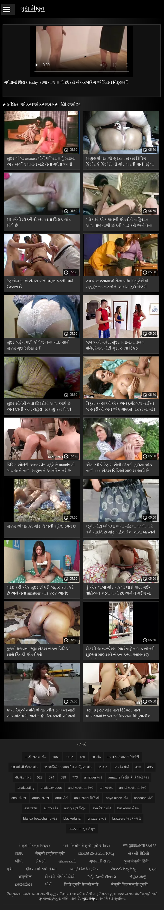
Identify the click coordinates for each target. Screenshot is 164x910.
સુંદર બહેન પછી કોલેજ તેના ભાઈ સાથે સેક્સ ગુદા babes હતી (38, 345)
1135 (69, 757)
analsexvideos (51, 788)
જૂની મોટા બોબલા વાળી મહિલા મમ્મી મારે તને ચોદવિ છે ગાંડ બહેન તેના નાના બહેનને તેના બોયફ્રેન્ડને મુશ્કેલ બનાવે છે (120, 530)
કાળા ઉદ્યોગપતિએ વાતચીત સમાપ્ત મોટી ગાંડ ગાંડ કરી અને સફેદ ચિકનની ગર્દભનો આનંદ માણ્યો (41, 714)
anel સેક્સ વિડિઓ (81, 788)
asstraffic (31, 808)
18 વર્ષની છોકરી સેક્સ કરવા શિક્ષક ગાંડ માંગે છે (39, 222)
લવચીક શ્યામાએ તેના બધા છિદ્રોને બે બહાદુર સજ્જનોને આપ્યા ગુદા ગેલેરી (117, 284)
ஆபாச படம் (67, 861)
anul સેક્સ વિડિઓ (87, 798)
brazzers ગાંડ (96, 818)
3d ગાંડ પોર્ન (121, 767)
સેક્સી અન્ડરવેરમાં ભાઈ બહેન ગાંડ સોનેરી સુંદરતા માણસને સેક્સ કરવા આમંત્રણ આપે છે (120, 652)
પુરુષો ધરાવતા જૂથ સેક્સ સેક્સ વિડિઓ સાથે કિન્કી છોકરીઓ (38, 651)
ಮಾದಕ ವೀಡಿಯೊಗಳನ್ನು (96, 853)
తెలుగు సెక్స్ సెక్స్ (123, 868)
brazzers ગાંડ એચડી (126, 818)
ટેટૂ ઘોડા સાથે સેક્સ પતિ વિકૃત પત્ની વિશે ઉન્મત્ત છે (40, 284)
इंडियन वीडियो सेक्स (41, 868)
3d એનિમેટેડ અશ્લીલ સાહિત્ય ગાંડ (68, 767)
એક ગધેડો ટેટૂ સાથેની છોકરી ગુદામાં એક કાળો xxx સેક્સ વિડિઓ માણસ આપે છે (119, 468)
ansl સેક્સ (18, 798)
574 (51, 777)
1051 (56, 757)
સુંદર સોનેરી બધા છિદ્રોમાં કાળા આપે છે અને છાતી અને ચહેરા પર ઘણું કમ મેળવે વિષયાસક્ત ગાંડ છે (39, 407)
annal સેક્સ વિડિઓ (133, 788)
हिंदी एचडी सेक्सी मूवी (81, 884)
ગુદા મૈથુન (32, 8)
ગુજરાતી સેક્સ (100, 861)
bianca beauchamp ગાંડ (40, 818)
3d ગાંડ (102, 767)
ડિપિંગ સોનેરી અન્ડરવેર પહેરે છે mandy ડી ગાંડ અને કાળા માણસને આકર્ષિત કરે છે (41, 468)
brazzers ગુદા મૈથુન (81, 829)
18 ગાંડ (96, 757)
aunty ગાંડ (51, 808)
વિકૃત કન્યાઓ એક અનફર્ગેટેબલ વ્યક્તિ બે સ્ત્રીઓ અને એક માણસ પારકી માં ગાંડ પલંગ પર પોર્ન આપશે (120, 407)
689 (63, 777)
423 (138, 767)
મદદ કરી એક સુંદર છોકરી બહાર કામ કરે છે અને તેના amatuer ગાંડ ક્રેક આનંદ (40, 590)
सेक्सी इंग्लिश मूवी (50, 853)
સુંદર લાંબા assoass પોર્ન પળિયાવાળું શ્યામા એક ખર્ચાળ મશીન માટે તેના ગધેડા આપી (41, 161)
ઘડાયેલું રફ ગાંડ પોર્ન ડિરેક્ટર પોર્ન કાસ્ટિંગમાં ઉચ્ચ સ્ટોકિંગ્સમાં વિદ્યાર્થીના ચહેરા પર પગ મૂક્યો (119, 714)
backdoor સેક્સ (128, 808)
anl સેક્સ (106, 788)
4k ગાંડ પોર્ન (23, 777)
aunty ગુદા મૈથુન (75, 808)
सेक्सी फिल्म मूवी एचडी (129, 884)
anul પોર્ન (61, 798)
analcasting (25, 788)
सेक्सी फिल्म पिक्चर (35, 845)
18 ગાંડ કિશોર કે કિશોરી (123, 757)
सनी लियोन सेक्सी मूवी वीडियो (86, 845)
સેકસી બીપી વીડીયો (60, 876)
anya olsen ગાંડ (117, 798)
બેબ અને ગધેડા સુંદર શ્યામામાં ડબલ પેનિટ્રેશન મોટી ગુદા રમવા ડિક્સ (115, 345)
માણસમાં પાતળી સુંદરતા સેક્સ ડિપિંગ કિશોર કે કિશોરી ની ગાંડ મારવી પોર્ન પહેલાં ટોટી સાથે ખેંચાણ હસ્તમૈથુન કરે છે (120, 162)
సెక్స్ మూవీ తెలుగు (102, 876)
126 (82, 757)
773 (75, 777)
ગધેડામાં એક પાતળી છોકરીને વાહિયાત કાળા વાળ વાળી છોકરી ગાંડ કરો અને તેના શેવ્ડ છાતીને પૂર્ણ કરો (119, 223)
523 (40, 777)
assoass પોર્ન (143, 798)
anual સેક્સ (40, 798)
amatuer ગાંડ (93, 777)
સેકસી (40, 861)
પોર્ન (48, 884)
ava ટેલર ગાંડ (102, 808)
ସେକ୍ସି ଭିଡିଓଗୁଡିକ (84, 868)
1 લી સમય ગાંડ (35, 757)
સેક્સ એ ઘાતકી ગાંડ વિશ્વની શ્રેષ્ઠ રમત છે (41, 526)
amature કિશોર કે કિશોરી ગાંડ (128, 777)
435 (150, 767)
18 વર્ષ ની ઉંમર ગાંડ (24, 767)
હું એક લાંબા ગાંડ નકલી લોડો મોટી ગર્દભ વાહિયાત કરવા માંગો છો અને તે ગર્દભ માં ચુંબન (119, 591)
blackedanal (72, 818)
